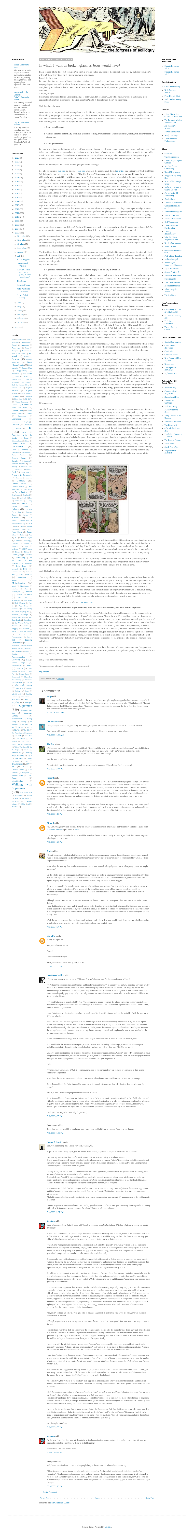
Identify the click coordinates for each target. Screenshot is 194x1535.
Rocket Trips (18, 663)
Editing (25, 449)
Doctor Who (18, 443)
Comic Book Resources (169, 346)
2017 (17, 189)
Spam (27, 691)
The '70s (29, 727)
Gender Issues (19, 483)
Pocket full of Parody (22, 296)
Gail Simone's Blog (172, 87)
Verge (49, 696)
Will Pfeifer (25, 798)
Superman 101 (170, 279)
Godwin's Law (86, 602)
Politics (21, 634)
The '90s (26, 730)
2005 (17, 327)
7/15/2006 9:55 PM (54, 1427)
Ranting (15, 654)
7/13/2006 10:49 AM (55, 712)
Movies (29, 591)
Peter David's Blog (172, 96)
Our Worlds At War (22, 623)
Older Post (149, 1498)
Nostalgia (24, 614)
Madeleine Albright (55, 829)
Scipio (49, 851)
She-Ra (29, 683)
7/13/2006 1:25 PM (54, 842)
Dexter (26, 438)
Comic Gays (169, 199)
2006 (17, 233)
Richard (50, 778)
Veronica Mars (17, 775)
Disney (27, 441)
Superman (25, 706)
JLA (22, 535)
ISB (28, 529)
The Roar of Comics (172, 440)
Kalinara (17, 541)
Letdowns (15, 549)
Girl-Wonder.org (171, 222)
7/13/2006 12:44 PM (55, 769)
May (19, 306)
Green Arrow (27, 489)
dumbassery (17, 446)
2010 (17, 217)
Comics (14, 405)
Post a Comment (50, 1492)
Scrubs (23, 671)
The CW (18, 736)
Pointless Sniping (26, 631)
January (20, 322)
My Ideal (22, 597)
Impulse (29, 526)
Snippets (29, 688)
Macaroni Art (16, 572)
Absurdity (20, 339)
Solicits (17, 691)
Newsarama (169, 364)
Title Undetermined (172, 282)
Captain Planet (25, 393)
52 (13, 339)
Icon (15, 526)
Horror (25, 515)
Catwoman (28, 396)
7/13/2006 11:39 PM (55, 1133)
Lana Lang (26, 541)
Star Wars (16, 699)
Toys (26, 761)
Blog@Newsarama (172, 172)
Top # (30, 755)
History (25, 506)
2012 (17, 209)
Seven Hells (169, 443)
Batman (15, 359)
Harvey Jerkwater (54, 1142)
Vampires (25, 772)
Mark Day (51, 936)
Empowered (26, 452)
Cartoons (15, 396)
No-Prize (15, 614)
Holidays (15, 509)
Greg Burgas (16, 495)
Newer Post (44, 1498)
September (21, 248)
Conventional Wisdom (22, 264)
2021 (17, 177)
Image (22, 526)
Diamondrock (17, 441)
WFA (16, 798)
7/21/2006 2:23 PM (54, 1486)
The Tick (25, 741)
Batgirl (26, 356)
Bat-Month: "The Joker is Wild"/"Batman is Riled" (21, 96)
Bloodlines (15, 374)
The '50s (20, 727)
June (19, 302)
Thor (26, 750)
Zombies (15, 807)
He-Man (24, 503)
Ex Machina (26, 461)
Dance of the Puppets (173, 212)
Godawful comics (18, 487)
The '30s (24, 724)
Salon (77, 829)
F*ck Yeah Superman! (168, 322)
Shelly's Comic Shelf (173, 275)
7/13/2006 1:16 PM (54, 814)
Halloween (18, 501)
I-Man (30, 523)
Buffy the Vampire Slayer (20, 385)
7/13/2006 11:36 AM (55, 735)
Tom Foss (51, 1221)
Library (17, 552)
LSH (25, 569)
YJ (29, 804)
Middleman (24, 586)
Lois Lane (21, 566)
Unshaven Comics (18, 770)
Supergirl (28, 702)
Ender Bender (19, 455)
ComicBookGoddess (55, 975)
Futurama (19, 478)
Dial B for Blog (170, 406)
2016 (17, 193)
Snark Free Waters (171, 447)
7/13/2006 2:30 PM (54, 966)
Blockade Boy (170, 387)
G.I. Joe (29, 478)
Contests (29, 413)
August (20, 252)
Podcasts (26, 629)
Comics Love (17, 410)
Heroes (14, 506)
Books (26, 376)
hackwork (23, 498)
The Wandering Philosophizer (170, 139)
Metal (14, 586)
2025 (17, 162)
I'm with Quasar (23, 285)
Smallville (19, 688)
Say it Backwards (171, 268)
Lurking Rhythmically (169, 232)
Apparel (14, 345)
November (21, 240)
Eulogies (15, 461)
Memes (14, 580)
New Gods (23, 606)
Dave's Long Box (171, 397)
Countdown (16, 422)
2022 (17, 173)
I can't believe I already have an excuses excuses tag (22, 520)
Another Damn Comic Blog (170, 167)
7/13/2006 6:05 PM (54, 1116)
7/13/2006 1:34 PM (54, 927)
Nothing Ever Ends (18, 617)
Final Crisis (18, 469)
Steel (27, 699)
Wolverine (15, 801)
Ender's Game (19, 458)
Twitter (25, 767)
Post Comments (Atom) (60, 1503)
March (20, 314)
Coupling (27, 422)
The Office (20, 738)
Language (15, 543)
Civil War (28, 399)
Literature (28, 555)
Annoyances (26, 342)
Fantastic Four (26, 466)
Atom (27, 348)
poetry (14, 631)
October (20, 244)
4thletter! (168, 153)
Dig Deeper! (44, 671)
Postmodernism (17, 637)
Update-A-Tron (170, 373)
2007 (17, 229)
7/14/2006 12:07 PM (55, 1212)
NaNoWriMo (27, 600)
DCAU (24, 432)
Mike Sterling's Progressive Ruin (171, 238)
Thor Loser (21, 281)
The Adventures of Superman (22, 733)
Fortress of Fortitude (172, 421)
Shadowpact (16, 677)
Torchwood (19, 758)
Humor (15, 517)
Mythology (16, 600)
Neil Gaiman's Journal (170, 91)
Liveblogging (20, 558)
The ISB (28, 736)
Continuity (22, 416)
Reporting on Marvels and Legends (173, 263)
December (21, 236)
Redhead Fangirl (171, 259)
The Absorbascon (171, 157)
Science (19, 668)
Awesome (25, 351)
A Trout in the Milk (172, 286)
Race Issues (16, 651)
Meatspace (22, 577)
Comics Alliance (171, 354)
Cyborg (18, 428)
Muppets (19, 595)
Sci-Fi (29, 665)
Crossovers (28, 425)
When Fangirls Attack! (170, 290)
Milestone (15, 589)
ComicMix (168, 351)
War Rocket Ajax (26, 793)
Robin (28, 660)
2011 (17, 213)
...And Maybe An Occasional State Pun (173, 115)
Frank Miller (25, 472)
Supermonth (17, 718)
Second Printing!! (171, 272)
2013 (17, 205)
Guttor (14, 498)
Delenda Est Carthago (169, 401)
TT (28, 764)
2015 (17, 197)
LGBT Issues (27, 549)
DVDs (14, 449)
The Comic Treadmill (173, 202)
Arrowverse (16, 348)
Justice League (26, 538)
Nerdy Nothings (20, 603)
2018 (17, 185)
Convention (16, 419)
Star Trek (25, 697)
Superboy (16, 702)
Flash (14, 472)
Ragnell (27, 651)
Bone (17, 376)
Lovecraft (15, 569)
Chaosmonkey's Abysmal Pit (170, 392)
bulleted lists (16, 388)
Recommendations (18, 657)
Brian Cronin (25, 382)
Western (29, 795)
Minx (26, 589)
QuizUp (27, 648)
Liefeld (26, 552)
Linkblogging (17, 555)
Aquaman (25, 345)
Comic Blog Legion (172, 342)
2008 (17, 225)
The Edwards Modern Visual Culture (173, 121)
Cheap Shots (18, 399)
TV (13, 767)
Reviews (16, 659)
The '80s (17, 730)
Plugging (15, 629)
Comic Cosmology (22, 402)
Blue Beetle (27, 373)
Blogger (108, 1527)
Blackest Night (27, 368)
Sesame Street (24, 674)
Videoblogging (17, 781)
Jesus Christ (17, 532)
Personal (14, 626)
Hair (30, 498)
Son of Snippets (23, 259)
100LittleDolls (53, 722)
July (19, 256)
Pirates (26, 626)
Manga (21, 574)
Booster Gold (16, 379)
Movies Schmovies (172, 132)
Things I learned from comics (22, 744)
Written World (170, 295)
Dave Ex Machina (171, 215)
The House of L (170, 425)
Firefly (27, 469)
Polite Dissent (170, 246)
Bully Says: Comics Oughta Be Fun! (172, 188)
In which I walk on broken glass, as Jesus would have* (24, 273)
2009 (17, 221)
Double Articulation (172, 218)
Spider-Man (16, 694)
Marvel (29, 574)
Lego (26, 546)
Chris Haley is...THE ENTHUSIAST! (173, 310)
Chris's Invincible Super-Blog (171, 194)
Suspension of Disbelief (170, 451)
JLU (30, 535)
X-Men (23, 804)
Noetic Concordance (172, 243)
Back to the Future (18, 354)
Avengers (15, 351)
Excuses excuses (18, 464)
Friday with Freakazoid (22, 475)
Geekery (21, 480)
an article (120, 171)
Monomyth (16, 592)
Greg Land (26, 495)
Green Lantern (21, 492)
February (21, 318)
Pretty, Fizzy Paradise (173, 256)
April (19, 310)
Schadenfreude (16, 666)
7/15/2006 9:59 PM (54, 1452)
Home (97, 1498)
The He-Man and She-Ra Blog (171, 226)
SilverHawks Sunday (23, 685)
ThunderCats (16, 753)
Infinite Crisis (19, 529)
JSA (16, 538)
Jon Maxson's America (169, 127)
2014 (17, 201)
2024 (17, 165)
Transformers (17, 764)
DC (29, 428)
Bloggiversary (22, 371)
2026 (17, 158)
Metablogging (18, 583)
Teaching (23, 722)
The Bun (50, 744)
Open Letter (28, 620)
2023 (17, 170)
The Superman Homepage (170, 368)
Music (29, 594)
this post (61, 171)
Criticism (15, 424)
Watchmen (18, 795)
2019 (17, 181)
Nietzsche (15, 609)
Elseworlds (15, 452)
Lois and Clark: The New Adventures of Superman (22, 560)
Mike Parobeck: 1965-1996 (23, 290)
